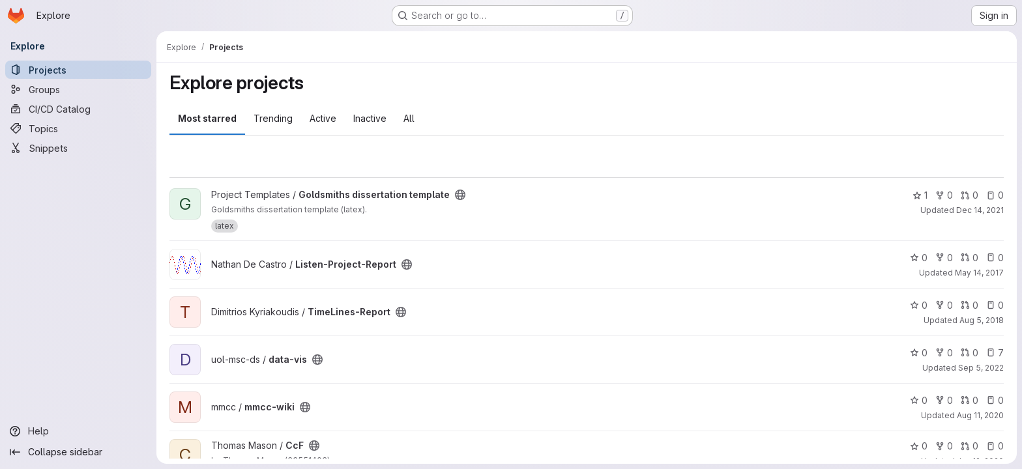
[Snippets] (78, 148)
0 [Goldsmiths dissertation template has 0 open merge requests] (969, 195)
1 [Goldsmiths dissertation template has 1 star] (919, 195)
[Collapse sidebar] (78, 452)
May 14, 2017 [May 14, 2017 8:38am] (979, 272)
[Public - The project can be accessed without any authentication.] (460, 195)
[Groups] (78, 89)
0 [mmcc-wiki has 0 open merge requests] (969, 400)
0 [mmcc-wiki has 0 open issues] (995, 400)
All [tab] (409, 118)
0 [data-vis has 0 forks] (944, 352)
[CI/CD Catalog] (78, 109)
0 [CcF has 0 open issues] (995, 445)
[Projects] (78, 70)
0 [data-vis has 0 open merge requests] (969, 352)
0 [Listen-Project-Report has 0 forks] (944, 257)
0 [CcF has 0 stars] (918, 445)
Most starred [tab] (207, 118)
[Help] (78, 431)
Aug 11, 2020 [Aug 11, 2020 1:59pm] (980, 415)
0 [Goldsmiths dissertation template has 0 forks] (944, 195)
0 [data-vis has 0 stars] (918, 352)
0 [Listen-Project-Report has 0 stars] (918, 257)
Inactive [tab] (370, 118)
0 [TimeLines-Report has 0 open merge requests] (969, 305)
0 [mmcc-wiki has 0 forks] (944, 400)
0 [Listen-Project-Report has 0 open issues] (995, 257)
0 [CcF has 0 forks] (944, 445)
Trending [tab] (273, 118)
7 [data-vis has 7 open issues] (995, 352)
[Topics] (78, 128)
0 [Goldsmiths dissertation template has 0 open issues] (995, 195)
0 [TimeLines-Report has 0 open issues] (995, 305)
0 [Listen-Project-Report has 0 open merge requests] (969, 257)
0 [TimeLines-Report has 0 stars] (918, 305)
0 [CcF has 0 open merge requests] (969, 445)
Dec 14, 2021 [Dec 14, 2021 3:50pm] (980, 210)
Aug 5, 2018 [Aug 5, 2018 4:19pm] (981, 320)
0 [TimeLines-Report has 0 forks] (944, 305)
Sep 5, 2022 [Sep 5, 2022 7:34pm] (981, 368)
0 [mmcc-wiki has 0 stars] (918, 400)
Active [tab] (323, 118)
